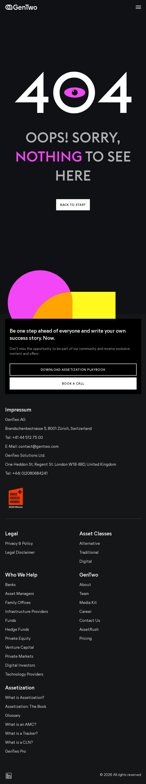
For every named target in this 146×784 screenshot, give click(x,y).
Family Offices (18, 603)
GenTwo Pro (15, 752)
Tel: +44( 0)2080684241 (26, 474)
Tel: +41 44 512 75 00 (24, 438)
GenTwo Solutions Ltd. (25, 456)
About (85, 585)
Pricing (85, 639)
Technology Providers (24, 674)
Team (84, 594)
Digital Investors (20, 665)
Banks (10, 585)
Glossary (12, 716)
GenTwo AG (15, 420)
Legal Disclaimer (20, 553)
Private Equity (18, 639)
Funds (10, 621)
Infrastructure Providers (26, 612)
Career (85, 612)
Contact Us (89, 621)
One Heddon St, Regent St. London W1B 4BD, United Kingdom (60, 465)
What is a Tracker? (21, 734)
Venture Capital (19, 648)
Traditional (89, 553)
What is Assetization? (24, 698)
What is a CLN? (19, 743)
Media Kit (88, 603)
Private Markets (19, 657)
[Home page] (21, 7)
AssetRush (89, 630)
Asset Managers (19, 594)
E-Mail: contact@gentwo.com (32, 447)
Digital (85, 562)
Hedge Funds (17, 630)
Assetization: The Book (25, 707)
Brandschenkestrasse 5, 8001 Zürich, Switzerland (48, 429)
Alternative (89, 544)
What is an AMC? (20, 725)
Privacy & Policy (19, 544)
